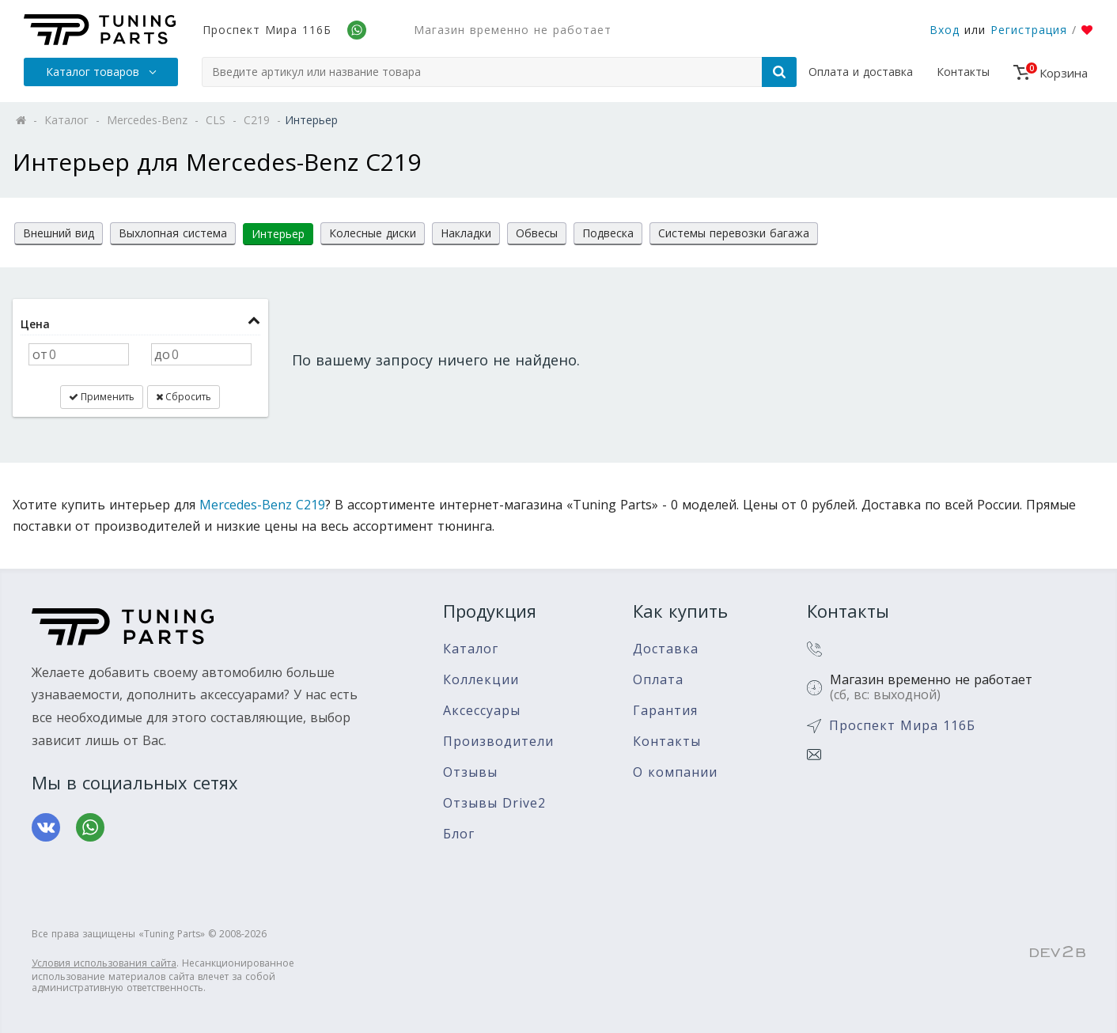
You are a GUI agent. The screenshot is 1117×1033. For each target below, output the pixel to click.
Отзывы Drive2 (494, 803)
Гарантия (665, 710)
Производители (498, 741)
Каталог (470, 649)
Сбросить (183, 396)
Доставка (666, 649)
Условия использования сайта (104, 963)
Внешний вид (58, 232)
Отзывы (470, 772)
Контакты (963, 71)
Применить (101, 396)
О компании (675, 772)
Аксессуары (482, 710)
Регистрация (1028, 29)
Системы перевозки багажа (733, 232)
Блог (459, 834)
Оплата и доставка (860, 71)
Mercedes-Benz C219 (262, 504)
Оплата (658, 679)
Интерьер (278, 233)
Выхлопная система (173, 232)
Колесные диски (372, 232)
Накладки (466, 232)
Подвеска (608, 232)
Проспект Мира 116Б (267, 29)
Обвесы (537, 232)
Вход (945, 29)
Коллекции (481, 679)
